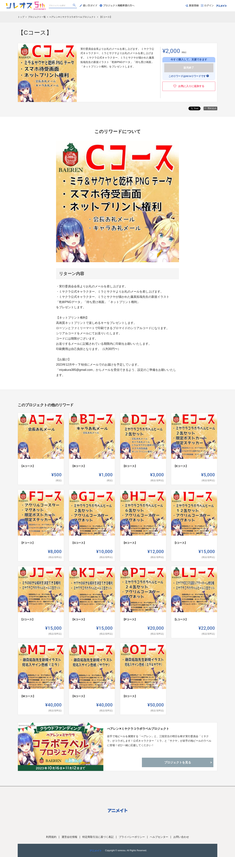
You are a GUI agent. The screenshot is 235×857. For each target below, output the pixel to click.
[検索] (74, 5)
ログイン (207, 5)
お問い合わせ (181, 836)
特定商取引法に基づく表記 (98, 836)
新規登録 (192, 5)
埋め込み (210, 108)
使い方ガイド (88, 5)
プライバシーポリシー (132, 836)
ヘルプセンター (159, 836)
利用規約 (51, 836)
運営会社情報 (69, 836)
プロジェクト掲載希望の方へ (117, 5)
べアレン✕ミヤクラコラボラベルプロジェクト (138, 728)
